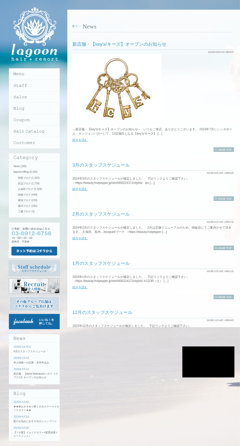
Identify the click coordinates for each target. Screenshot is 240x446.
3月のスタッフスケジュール (101, 165)
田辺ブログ (24, 183)
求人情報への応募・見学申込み (31, 362)
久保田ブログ (25, 189)
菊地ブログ (24, 200)
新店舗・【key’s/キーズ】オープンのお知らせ (119, 44)
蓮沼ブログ (24, 205)
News (16, 166)
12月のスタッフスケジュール (102, 312)
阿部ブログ (24, 178)
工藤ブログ (24, 211)
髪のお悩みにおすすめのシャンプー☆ (35, 421)
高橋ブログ (24, 194)
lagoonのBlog (21, 171)
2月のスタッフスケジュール (101, 214)
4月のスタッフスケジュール (29, 351)
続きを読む (80, 140)
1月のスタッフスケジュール (101, 263)
